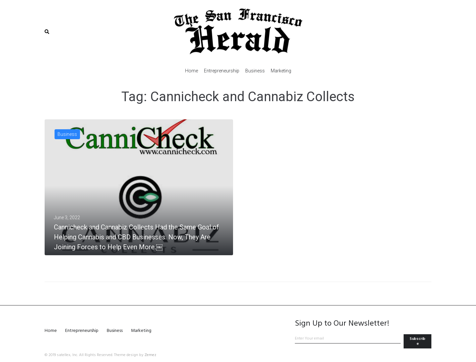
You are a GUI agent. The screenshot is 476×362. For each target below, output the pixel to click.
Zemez (150, 355)
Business (67, 134)
